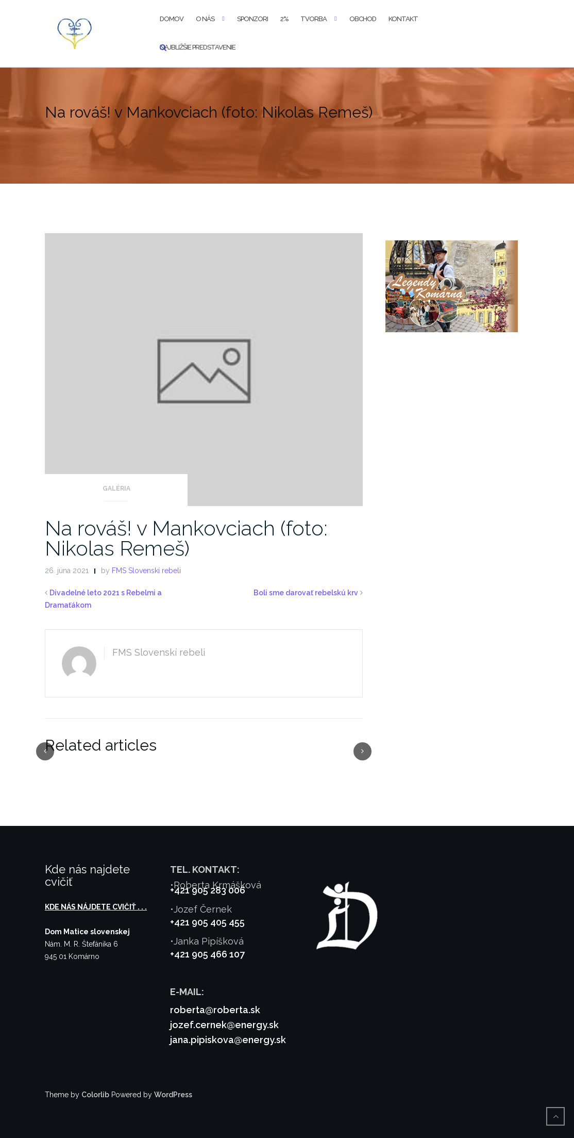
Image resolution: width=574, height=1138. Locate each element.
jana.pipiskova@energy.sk (228, 1039)
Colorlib (95, 1095)
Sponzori (252, 19)
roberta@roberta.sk (215, 1009)
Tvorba (313, 19)
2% (284, 19)
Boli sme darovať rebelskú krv (306, 593)
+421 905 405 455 (207, 922)
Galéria (116, 488)
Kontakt (403, 19)
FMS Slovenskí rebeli (146, 570)
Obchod (362, 19)
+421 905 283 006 (207, 890)
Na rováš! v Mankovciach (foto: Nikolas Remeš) (186, 538)
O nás (205, 19)
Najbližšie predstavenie (197, 47)
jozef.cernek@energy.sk (224, 1024)
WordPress (173, 1095)
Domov (171, 19)
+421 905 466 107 (207, 954)
